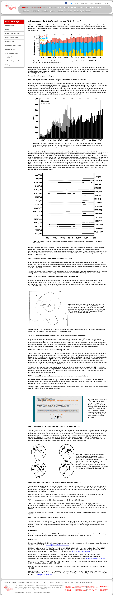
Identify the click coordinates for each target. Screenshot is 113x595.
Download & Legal (12, 37)
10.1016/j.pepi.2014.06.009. (43, 574)
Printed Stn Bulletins (93, 7)
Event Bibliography (48, 11)
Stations (26, 11)
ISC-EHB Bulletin (77, 7)
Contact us (98, 3)
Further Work (10, 49)
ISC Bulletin (48, 7)
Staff (91, 3)
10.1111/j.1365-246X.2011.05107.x (57, 545)
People (7, 29)
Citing (7, 65)
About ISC (84, 3)
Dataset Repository (65, 11)
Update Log (9, 41)
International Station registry (26, 582)
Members (66, 582)
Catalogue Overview (12, 33)
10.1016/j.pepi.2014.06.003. (81, 551)
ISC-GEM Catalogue (62, 7)
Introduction (9, 25)
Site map (89, 582)
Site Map (107, 3)
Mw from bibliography (13, 45)
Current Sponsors (11, 53)
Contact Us (9, 57)
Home (77, 3)
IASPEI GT (35, 11)
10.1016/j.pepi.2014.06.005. (95, 558)
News (71, 582)
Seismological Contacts (82, 11)
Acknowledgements (12, 61)
